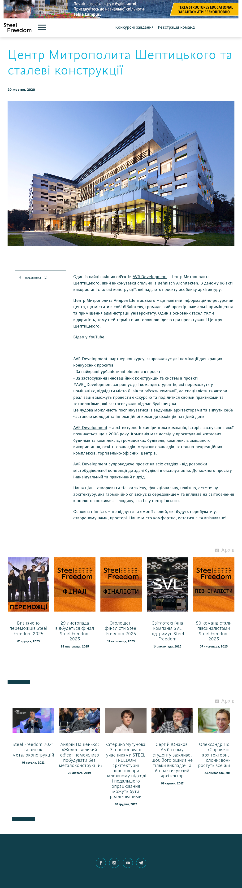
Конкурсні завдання (134, 27)
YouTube (96, 337)
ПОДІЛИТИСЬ (36, 278)
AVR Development (150, 277)
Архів (227, 550)
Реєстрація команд (176, 27)
